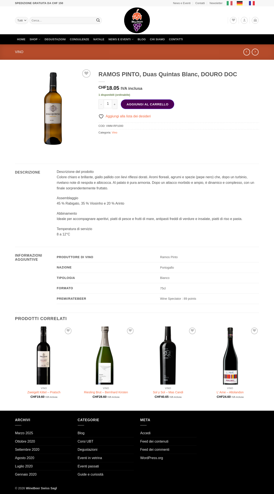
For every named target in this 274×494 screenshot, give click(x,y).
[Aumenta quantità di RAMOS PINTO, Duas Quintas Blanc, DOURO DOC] (114, 104)
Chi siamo (157, 39)
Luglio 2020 (24, 466)
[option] (241, 3)
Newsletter (216, 3)
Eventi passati (88, 466)
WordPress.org (151, 458)
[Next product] (246, 52)
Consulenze (79, 39)
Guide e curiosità (90, 474)
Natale (98, 39)
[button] (244, 20)
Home (21, 39)
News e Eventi (182, 3)
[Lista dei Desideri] (233, 20)
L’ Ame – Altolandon (230, 392)
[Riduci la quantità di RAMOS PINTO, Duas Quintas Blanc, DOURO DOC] (101, 104)
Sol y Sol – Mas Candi (168, 392)
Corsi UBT (86, 441)
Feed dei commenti (154, 449)
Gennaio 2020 (26, 474)
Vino (19, 52)
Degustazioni (55, 39)
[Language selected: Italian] (243, 3)
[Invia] (98, 20)
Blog (142, 39)
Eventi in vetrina (90, 458)
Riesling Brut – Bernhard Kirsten (106, 392)
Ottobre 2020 (25, 441)
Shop (35, 39)
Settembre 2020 (27, 449)
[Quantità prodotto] (108, 103)
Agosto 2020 (24, 458)
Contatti (200, 3)
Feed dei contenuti (154, 441)
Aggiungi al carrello (147, 104)
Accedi (145, 433)
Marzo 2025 (24, 433)
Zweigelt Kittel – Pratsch (43, 392)
